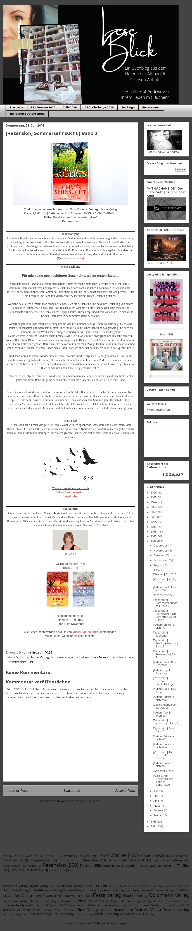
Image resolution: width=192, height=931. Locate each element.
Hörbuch (137, 860)
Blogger (121, 923)
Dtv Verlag (23, 895)
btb (138, 914)
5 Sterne (22, 657)
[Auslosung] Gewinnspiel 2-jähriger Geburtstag (163, 780)
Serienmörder (138, 865)
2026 (154, 492)
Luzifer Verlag (150, 905)
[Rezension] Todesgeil (160, 634)
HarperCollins (39, 901)
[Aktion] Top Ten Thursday (163, 672)
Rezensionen (151, 107)
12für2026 (70, 107)
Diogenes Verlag (162, 890)
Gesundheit (91, 860)
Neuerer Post (17, 790)
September (161, 560)
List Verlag (94, 905)
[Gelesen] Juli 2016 (164, 574)
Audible (55, 886)
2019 (154, 526)
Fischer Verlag (135, 895)
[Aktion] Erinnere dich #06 (163, 698)
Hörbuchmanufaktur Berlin (171, 901)
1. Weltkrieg (30, 856)
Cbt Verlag (89, 890)
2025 (154, 497)
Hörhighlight (162, 860)
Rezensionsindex (163, 595)
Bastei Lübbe (95, 886)
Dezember (160, 545)
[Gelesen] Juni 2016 (165, 771)
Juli (155, 570)
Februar (158, 810)
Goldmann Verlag (169, 895)
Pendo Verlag (31, 909)
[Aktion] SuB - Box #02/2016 (164, 664)
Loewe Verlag (111, 905)
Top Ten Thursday (25, 870)
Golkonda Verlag (15, 901)
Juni (156, 791)
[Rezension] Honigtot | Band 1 (165, 722)
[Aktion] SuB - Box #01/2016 (164, 690)
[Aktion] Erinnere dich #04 (163, 746)
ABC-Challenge (175, 856)
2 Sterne (49, 856)
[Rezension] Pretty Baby (165, 581)
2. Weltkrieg (69, 856)
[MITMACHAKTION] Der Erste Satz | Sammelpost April (166, 192)
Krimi (178, 860)
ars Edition (127, 914)
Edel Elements (65, 896)
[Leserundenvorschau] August (165, 706)
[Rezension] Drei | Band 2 (164, 730)
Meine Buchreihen (158, 409)
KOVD (63, 905)
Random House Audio (116, 909)
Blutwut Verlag (152, 886)
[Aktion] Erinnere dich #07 (163, 626)
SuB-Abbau (163, 865)
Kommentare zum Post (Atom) (79, 801)
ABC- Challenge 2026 (99, 107)
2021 (154, 517)
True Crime (57, 870)
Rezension (126, 657)
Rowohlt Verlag (176, 909)
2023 (154, 507)
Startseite (16, 107)
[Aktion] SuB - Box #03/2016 (164, 589)
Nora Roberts (108, 657)
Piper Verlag (87, 909)
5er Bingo (128, 107)
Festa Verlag (107, 895)
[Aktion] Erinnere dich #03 (163, 764)
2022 (154, 512)
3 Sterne (90, 855)
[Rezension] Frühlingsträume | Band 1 (165, 643)
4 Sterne (116, 855)
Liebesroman (88, 657)
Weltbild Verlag (106, 914)
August (158, 565)
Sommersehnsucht (19, 662)
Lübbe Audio (171, 905)
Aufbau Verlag (72, 886)
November (160, 550)
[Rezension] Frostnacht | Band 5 (165, 654)
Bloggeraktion (39, 860)
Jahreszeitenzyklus (64, 657)
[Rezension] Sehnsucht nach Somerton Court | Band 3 (165, 615)
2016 (154, 541)
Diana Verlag (140, 890)
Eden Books (84, 896)
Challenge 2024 (67, 860)
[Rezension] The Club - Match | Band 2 (163, 755)
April (156, 800)
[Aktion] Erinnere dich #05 (163, 738)
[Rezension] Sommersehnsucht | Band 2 (165, 603)
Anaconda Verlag (15, 886)
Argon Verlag (39, 886)
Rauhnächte (29, 865)
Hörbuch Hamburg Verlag (131, 901)
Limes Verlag (76, 905)
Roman (86, 865)
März (156, 805)
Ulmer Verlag (84, 914)
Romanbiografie (113, 865)
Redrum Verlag (147, 909)
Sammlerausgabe (14, 914)
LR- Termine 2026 (43, 107)
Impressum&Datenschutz (27, 113)
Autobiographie (13, 860)
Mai (156, 795)
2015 (154, 821)
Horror (113, 860)
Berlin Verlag (116, 886)
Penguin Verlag (51, 910)
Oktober (159, 555)
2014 (154, 826)
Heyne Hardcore (63, 901)
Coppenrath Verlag (110, 890)
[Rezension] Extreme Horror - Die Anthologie (165, 681)
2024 (154, 502)
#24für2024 (10, 856)
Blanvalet (133, 886)
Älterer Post (125, 790)
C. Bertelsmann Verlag (45, 890)
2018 (154, 531)
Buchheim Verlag (15, 890)
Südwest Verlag (38, 914)
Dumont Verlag (43, 896)
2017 (154, 536)
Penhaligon (68, 910)
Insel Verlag (49, 905)
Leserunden (10, 866)
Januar (157, 815)
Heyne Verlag (39, 657)
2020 (154, 521)
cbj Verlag (148, 914)
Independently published (21, 905)
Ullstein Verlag (62, 914)
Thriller (183, 865)
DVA (128, 890)
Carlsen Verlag (72, 890)
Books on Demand (176, 886)
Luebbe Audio (130, 905)
